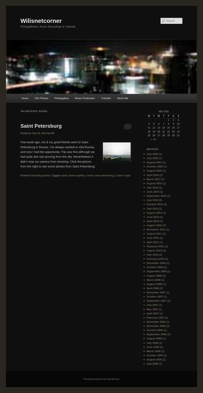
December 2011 (156, 229)
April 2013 (153, 221)
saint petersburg (104, 175)
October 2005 (155, 355)
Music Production (85, 98)
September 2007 (157, 300)
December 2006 (156, 321)
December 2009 (156, 263)
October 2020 (155, 166)
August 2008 (154, 284)
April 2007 (153, 313)
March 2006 (154, 351)
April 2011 (153, 242)
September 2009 (157, 271)
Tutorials (106, 98)
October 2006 (155, 330)
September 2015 (157, 195)
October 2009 (155, 267)
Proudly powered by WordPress (101, 379)
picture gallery (77, 175)
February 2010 (155, 258)
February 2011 (155, 246)
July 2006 (152, 342)
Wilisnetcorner (41, 20)
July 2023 (152, 158)
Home (24, 98)
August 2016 (154, 183)
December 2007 (156, 292)
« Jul (153, 139)
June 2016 (153, 191)
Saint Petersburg (41, 126)
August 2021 (154, 162)
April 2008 (153, 288)
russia (89, 175)
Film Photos (41, 98)
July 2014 (152, 208)
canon (64, 175)
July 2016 (152, 187)
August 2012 (154, 225)
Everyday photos (40, 175)
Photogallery (62, 98)
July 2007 (152, 304)
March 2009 (154, 279)
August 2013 (154, 212)
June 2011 (153, 237)
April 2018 (153, 175)
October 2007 (155, 296)
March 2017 (154, 179)
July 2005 (152, 363)
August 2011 (154, 233)
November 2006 (156, 325)
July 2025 (152, 154)
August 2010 (154, 250)
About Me (122, 98)
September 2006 (157, 334)
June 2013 (153, 216)
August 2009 (154, 275)
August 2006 (154, 338)
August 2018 (154, 170)
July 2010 (152, 254)
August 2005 (154, 359)
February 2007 (155, 317)
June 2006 (153, 347)
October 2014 (155, 204)
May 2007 (152, 309)
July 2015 (152, 200)
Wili (52, 133)
